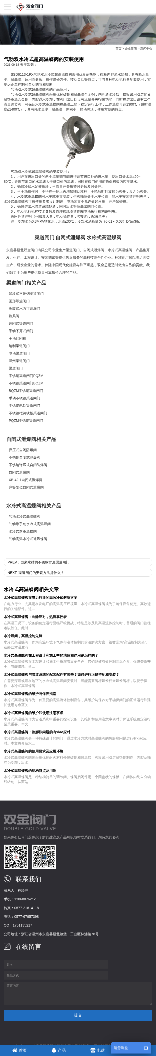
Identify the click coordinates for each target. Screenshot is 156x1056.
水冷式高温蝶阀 (29, 196)
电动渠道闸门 (19, 353)
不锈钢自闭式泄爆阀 (24, 457)
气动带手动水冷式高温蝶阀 (30, 524)
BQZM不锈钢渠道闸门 (26, 391)
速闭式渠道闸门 (21, 323)
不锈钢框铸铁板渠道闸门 (28, 413)
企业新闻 (131, 48)
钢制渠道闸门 (19, 346)
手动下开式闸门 (21, 331)
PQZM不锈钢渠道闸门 (26, 421)
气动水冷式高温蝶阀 (24, 516)
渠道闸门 (73, 250)
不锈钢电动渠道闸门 (24, 406)
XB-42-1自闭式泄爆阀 (25, 480)
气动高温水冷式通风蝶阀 (28, 539)
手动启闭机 (17, 338)
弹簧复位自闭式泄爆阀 (26, 487)
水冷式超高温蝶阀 (23, 531)
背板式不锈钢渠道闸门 (26, 294)
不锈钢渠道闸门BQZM (26, 383)
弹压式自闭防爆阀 (23, 450)
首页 (119, 48)
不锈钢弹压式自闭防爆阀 (28, 465)
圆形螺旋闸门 (19, 301)
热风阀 (14, 316)
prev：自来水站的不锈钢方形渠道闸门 (39, 562)
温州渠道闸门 (19, 361)
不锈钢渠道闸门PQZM (26, 376)
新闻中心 (146, 48)
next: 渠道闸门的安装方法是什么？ (36, 573)
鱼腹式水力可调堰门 (24, 309)
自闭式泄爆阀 (93, 250)
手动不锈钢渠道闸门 (24, 398)
